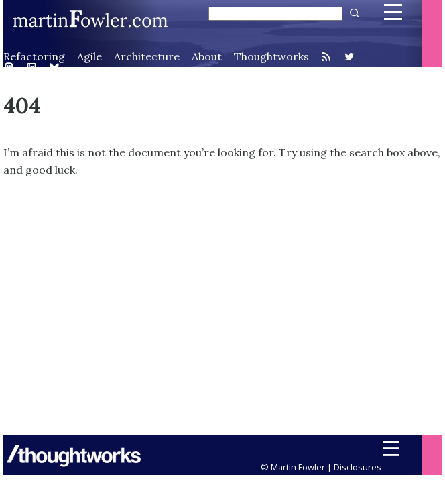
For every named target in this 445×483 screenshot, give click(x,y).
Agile (89, 56)
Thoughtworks (271, 56)
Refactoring (34, 56)
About (207, 56)
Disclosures (357, 467)
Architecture (147, 56)
